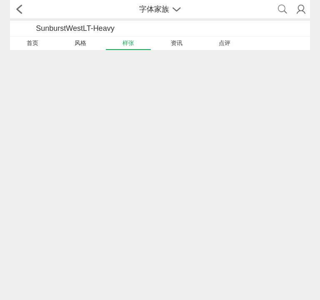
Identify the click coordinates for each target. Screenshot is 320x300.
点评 (224, 43)
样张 (128, 43)
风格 (80, 43)
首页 (32, 43)
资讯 (176, 43)
